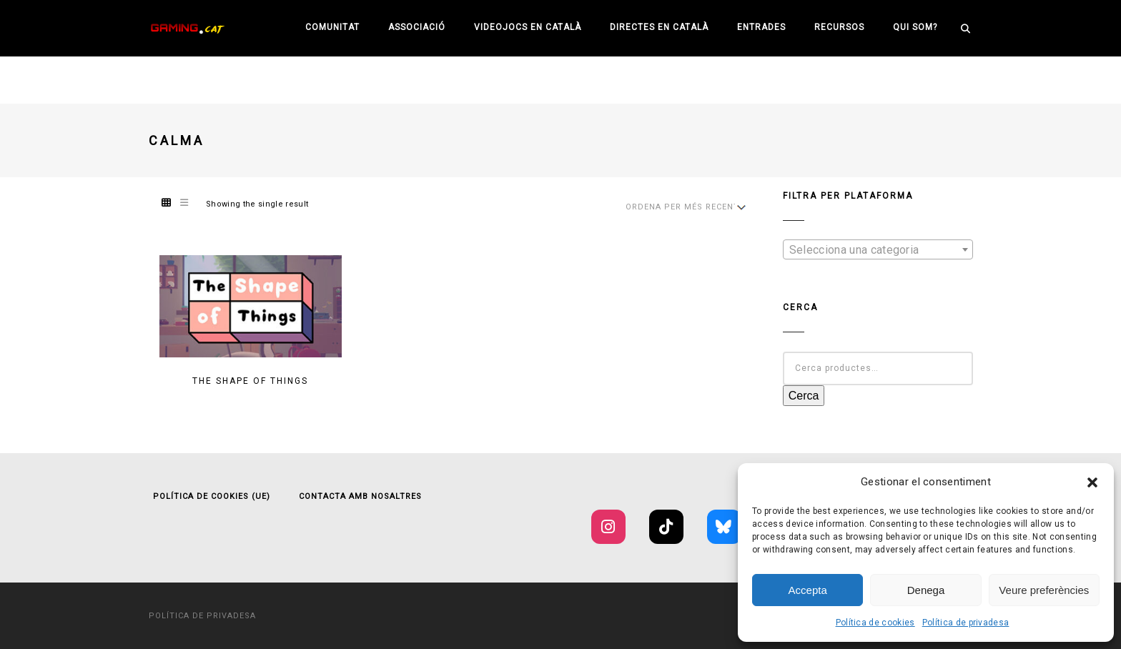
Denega (926, 590)
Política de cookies (875, 623)
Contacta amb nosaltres (360, 496)
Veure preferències (1044, 590)
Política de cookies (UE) (211, 496)
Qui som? (915, 27)
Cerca (804, 396)
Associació (416, 27)
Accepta (808, 590)
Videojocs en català (527, 27)
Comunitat (332, 27)
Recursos (839, 27)
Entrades (761, 27)
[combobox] (878, 249)
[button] (1092, 482)
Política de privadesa (965, 623)
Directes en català (659, 27)
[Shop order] (684, 207)
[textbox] (878, 250)
